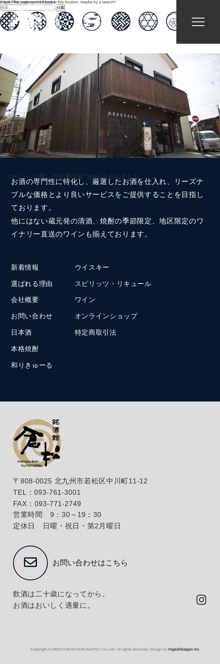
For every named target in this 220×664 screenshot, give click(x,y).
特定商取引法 (96, 332)
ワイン (85, 299)
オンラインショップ (106, 316)
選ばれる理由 (32, 283)
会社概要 (25, 299)
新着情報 (25, 267)
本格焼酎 (25, 348)
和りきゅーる (32, 365)
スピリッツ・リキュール (113, 283)
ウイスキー (92, 267)
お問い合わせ (32, 316)
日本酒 (21, 332)
